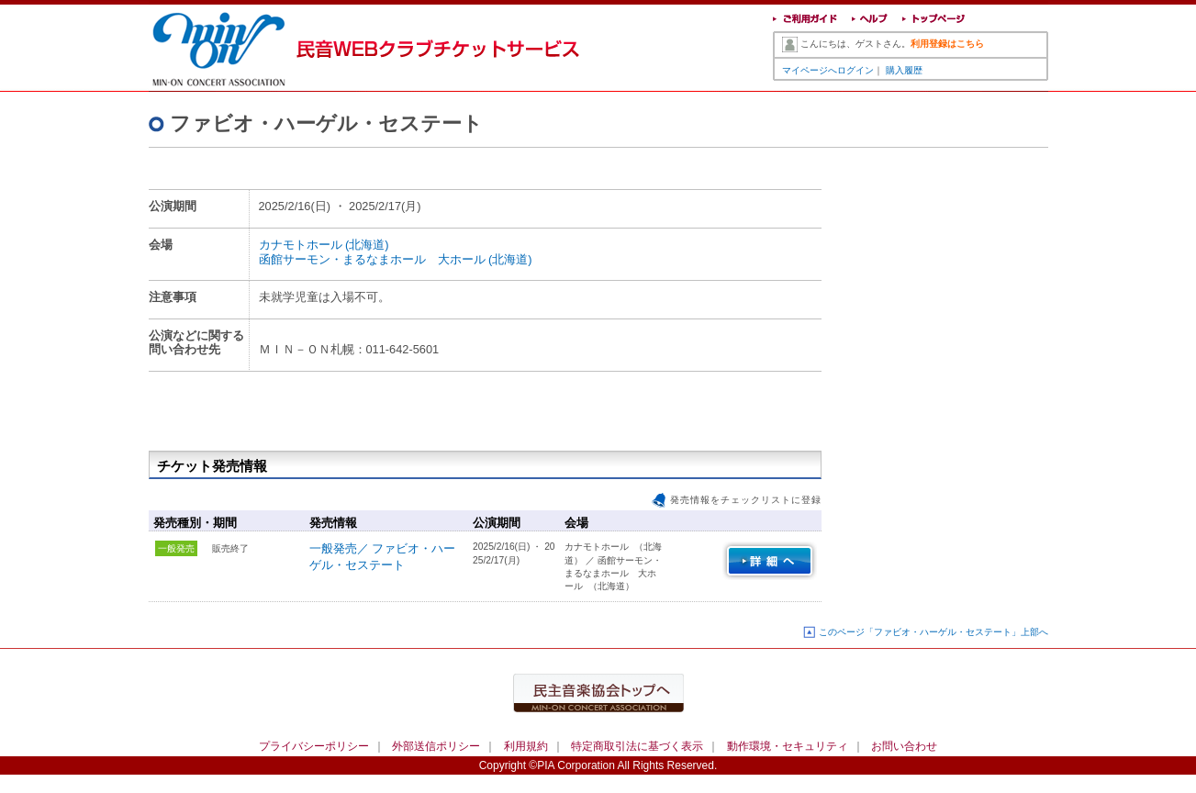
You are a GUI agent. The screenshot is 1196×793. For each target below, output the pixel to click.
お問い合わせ (904, 746)
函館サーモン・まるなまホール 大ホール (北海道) (395, 259)
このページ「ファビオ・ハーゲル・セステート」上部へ (933, 632)
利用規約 (526, 746)
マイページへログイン (828, 70)
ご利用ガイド (805, 21)
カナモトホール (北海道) (324, 244)
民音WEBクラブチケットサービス (231, 46)
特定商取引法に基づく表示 (637, 746)
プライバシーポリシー (314, 746)
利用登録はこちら (947, 44)
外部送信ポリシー (436, 746)
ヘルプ (870, 21)
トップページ (934, 21)
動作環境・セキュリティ (787, 746)
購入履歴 (904, 70)
